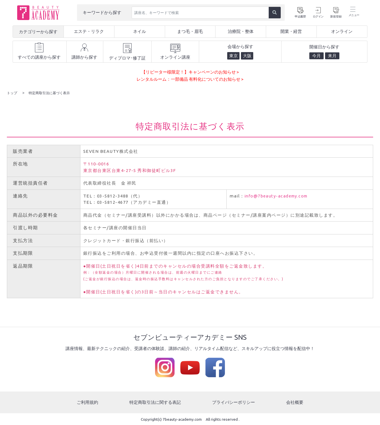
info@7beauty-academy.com (278, 195)
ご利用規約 (87, 402)
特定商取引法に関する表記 (155, 402)
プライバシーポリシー (233, 402)
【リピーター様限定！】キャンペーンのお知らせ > (190, 72)
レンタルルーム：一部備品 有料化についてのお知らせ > (190, 79)
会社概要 (294, 402)
